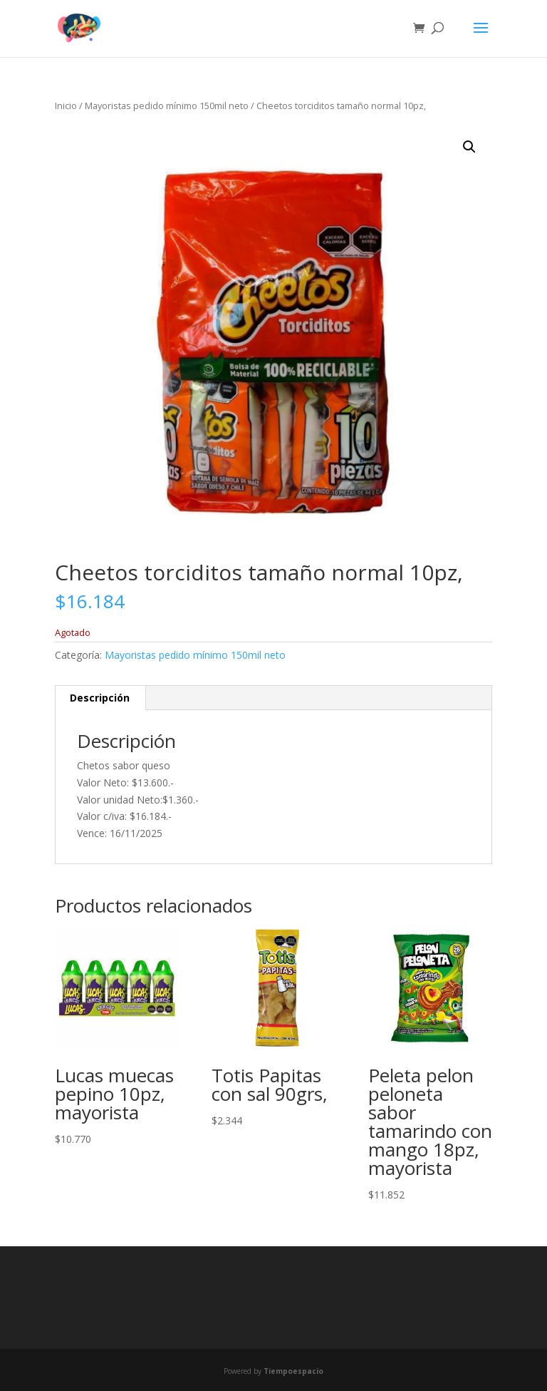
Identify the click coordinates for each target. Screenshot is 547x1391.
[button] (469, 147)
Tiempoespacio (293, 1371)
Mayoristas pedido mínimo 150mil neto (167, 105)
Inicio (66, 105)
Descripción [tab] (100, 697)
